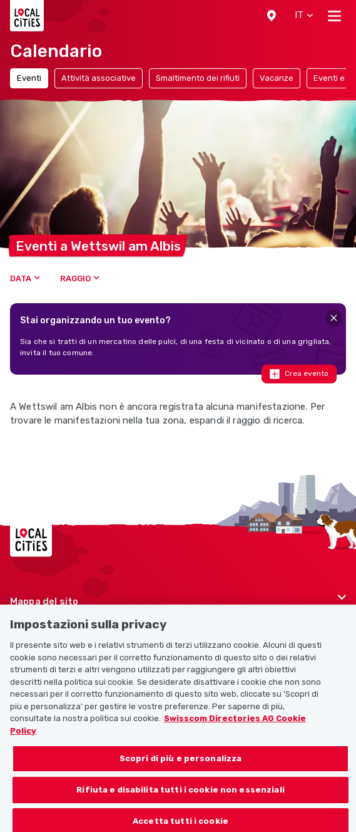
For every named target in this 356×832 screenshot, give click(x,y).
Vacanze (276, 78)
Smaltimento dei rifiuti (198, 78)
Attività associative (98, 78)
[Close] (333, 317)
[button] (271, 15)
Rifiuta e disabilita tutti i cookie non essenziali (180, 797)
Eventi (29, 78)
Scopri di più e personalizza (181, 766)
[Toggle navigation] (334, 15)
